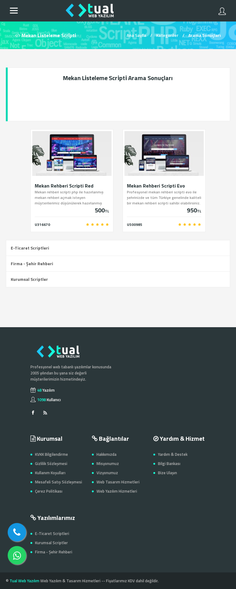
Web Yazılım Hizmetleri (116, 491)
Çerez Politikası (48, 491)
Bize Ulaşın (167, 473)
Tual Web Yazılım (24, 581)
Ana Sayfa (136, 35)
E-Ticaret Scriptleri (30, 248)
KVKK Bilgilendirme (51, 454)
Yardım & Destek (172, 454)
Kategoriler (167, 35)
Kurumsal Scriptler (29, 279)
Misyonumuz (107, 463)
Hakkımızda (106, 454)
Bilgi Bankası (169, 463)
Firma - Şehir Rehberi (32, 263)
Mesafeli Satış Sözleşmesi (58, 482)
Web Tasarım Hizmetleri (118, 482)
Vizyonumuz (107, 473)
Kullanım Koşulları (50, 473)
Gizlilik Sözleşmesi (51, 463)
